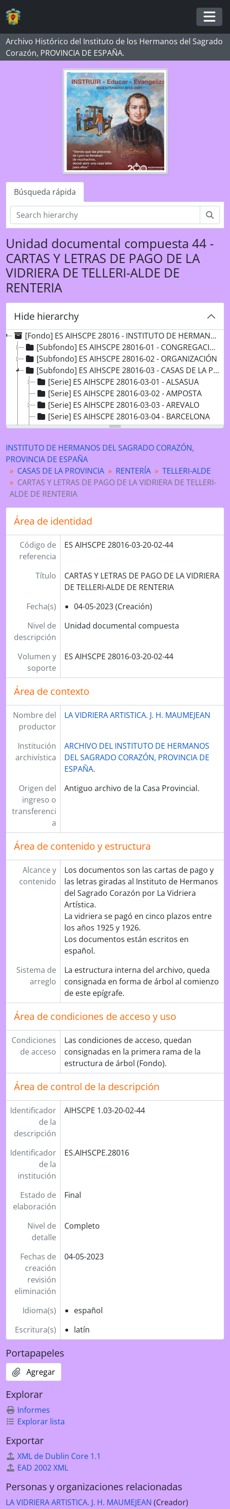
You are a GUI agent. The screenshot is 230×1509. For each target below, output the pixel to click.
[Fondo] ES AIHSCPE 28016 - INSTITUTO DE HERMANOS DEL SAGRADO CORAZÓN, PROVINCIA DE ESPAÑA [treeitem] (117, 335)
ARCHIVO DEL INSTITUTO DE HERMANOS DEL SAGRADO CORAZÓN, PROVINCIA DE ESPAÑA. (136, 757)
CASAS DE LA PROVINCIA (60, 470)
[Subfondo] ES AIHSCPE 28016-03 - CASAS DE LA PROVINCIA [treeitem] (123, 370)
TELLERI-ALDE (186, 470)
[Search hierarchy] (105, 215)
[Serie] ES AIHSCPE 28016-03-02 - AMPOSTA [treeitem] (119, 393)
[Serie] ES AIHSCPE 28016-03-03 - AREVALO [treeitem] (117, 405)
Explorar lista (35, 1421)
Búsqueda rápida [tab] (45, 192)
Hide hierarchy (46, 316)
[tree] (115, 378)
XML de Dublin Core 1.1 (53, 1456)
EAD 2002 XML (37, 1467)
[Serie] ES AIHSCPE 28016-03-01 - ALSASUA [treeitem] (117, 382)
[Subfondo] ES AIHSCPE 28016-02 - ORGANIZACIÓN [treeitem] (120, 359)
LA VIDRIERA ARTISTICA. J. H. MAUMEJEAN (137, 715)
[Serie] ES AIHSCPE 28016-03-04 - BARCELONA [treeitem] (123, 416)
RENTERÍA (133, 470)
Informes (28, 1410)
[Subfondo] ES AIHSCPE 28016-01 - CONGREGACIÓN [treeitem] (122, 347)
